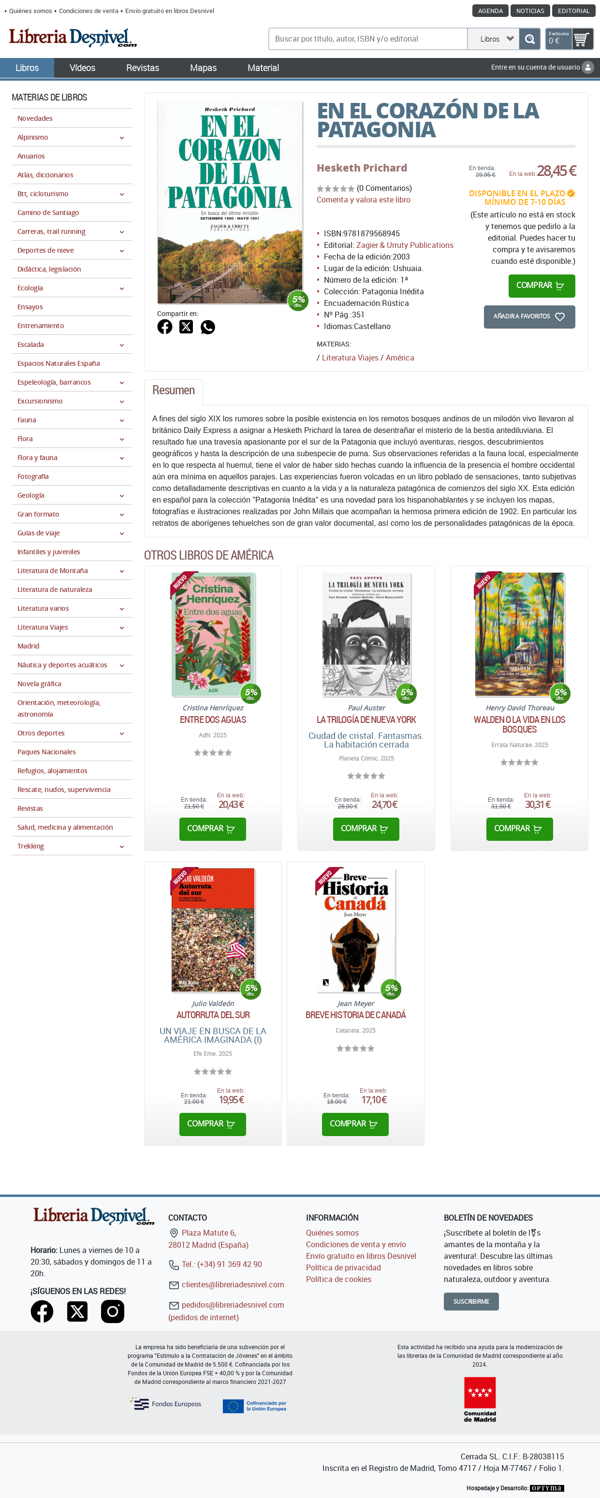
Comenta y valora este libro (363, 199)
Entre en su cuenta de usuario (542, 67)
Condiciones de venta (88, 10)
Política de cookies (338, 1279)
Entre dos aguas (213, 719)
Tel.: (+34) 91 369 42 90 (215, 1264)
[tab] (173, 392)
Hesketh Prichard (362, 167)
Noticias (530, 10)
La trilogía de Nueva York (366, 719)
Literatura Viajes (350, 357)
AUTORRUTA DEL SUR (213, 1015)
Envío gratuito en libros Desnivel (169, 10)
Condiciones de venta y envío (356, 1244)
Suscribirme (472, 1301)
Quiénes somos (30, 10)
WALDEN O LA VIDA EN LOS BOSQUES (519, 724)
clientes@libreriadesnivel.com (226, 1284)
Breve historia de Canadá (356, 1015)
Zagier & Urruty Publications (405, 245)
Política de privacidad (343, 1267)
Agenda (490, 10)
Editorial (574, 10)
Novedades (34, 118)
